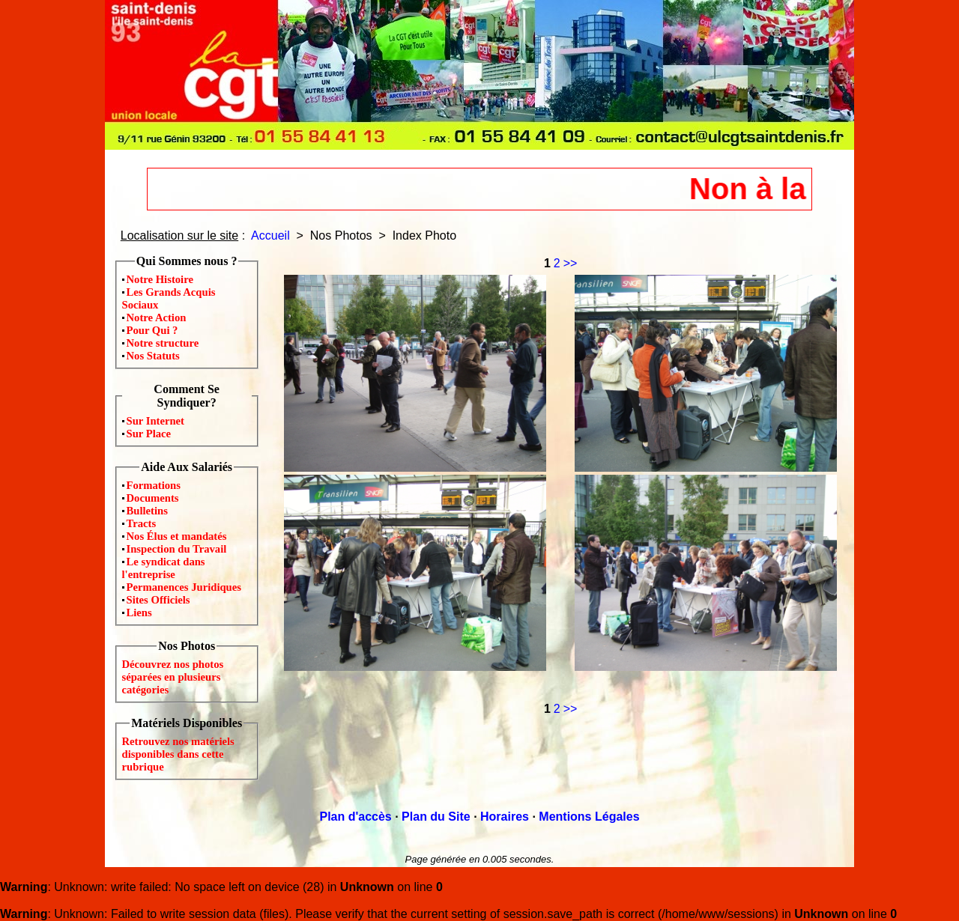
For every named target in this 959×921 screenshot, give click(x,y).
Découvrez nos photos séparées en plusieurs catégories (173, 677)
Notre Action (157, 317)
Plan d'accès (355, 816)
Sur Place (149, 434)
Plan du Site (436, 816)
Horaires (504, 816)
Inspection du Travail (177, 549)
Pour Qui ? (152, 330)
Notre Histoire (160, 279)
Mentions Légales (589, 816)
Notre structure (163, 343)
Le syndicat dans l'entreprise (163, 568)
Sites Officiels (158, 600)
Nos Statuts (153, 356)
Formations (154, 485)
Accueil (270, 235)
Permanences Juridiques (184, 587)
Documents (153, 498)
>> (570, 263)
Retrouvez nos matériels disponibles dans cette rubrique (178, 754)
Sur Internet (156, 421)
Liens (139, 612)
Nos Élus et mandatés (177, 536)
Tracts (142, 523)
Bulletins (147, 511)
